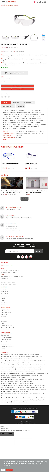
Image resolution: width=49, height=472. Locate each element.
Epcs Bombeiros (5, 375)
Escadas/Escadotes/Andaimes (9, 383)
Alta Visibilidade (12, 364)
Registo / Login (4, 310)
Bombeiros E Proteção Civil (7, 373)
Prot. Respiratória (5, 356)
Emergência (43, 389)
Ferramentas (41, 379)
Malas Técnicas (17, 381)
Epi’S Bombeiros (21, 377)
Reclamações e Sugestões (7, 346)
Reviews (21, 106)
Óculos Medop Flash (31, 163)
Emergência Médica (41, 397)
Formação (13, 377)
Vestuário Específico (41, 364)
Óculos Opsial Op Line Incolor (10, 163)
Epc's (13, 397)
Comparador (4, 321)
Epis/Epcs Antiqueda (12, 360)
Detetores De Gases (29, 371)
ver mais (5, 194)
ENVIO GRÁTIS (10, 215)
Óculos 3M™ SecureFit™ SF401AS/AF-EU (15, 44)
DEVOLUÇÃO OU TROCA (13, 207)
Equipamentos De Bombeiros (19, 401)
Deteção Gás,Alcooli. (18, 358)
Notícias (3, 305)
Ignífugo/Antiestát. (16, 367)
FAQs (2, 323)
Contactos (3, 302)
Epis (2, 354)
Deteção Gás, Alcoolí (6, 358)
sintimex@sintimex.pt (7, 265)
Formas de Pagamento (6, 339)
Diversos (15, 371)
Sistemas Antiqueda (23, 360)
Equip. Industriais (22, 379)
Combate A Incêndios (6, 371)
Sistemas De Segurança (7, 385)
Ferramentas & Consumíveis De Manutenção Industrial (29, 399)
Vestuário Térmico (26, 367)
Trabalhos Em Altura (12, 389)
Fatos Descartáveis (6, 367)
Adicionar (17, 86)
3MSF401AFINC (20, 51)
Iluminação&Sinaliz (15, 375)
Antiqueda (3, 360)
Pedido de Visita (5, 330)
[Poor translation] (10, 434)
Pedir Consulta (8, 106)
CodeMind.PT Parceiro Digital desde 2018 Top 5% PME (25, 422)
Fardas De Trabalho (21, 364)
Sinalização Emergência (39, 385)
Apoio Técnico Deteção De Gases (20, 391)
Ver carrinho (4, 314)
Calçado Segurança (26, 356)
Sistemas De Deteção (6, 387)
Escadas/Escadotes (28, 383)
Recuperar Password (6, 312)
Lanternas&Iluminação (7, 381)
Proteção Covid (5, 397)
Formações (4, 389)
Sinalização (31, 369)
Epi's (10, 397)
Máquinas (20, 383)
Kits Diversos (19, 397)
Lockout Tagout (28, 385)
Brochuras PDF (28, 102)
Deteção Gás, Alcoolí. (37, 356)
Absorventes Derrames (22, 369)
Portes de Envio (4, 342)
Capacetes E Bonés (8, 354)
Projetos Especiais (6, 377)
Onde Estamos (4, 296)
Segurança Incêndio (23, 389)
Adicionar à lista (17, 89)
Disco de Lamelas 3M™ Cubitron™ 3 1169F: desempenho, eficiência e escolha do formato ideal (11, 192)
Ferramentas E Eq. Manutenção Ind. (9, 379)
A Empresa (3, 289)
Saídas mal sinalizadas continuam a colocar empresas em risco (36, 191)
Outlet (2, 399)
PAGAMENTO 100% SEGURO (15, 236)
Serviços (42, 360)
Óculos (16, 5)
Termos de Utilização (6, 335)
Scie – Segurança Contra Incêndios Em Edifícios (13, 393)
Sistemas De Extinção (18, 387)
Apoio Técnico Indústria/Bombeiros (34, 393)
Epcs (2, 369)
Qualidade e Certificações (7, 293)
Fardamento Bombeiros (38, 367)
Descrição (6, 102)
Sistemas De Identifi (30, 387)
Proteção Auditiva (34, 354)
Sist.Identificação (39, 387)
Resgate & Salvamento (23, 362)
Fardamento (4, 364)
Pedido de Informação (6, 325)
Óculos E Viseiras (18, 354)
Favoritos (3, 319)
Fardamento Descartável (29, 397)
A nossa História (5, 291)
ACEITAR (9, 470)
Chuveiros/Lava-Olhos (9, 369)
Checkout (3, 316)
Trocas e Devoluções (6, 344)
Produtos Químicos (32, 379)
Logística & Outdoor (25, 375)
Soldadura (26, 354)
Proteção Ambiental (36, 375)
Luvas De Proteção (15, 356)
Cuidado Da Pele (28, 358)
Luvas (6, 399)
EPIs (2, 5)
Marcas (3, 298)
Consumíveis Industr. (27, 381)
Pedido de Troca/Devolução (7, 328)
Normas (16, 102)
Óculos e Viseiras (8, 5)
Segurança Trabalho (34, 389)
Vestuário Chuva (31, 364)
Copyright (3, 348)
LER (3, 470)
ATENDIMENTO (11, 224)
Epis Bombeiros (31, 373)
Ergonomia (21, 371)
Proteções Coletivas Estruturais (9, 362)
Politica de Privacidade (6, 337)
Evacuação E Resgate (34, 360)
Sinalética (37, 369)
